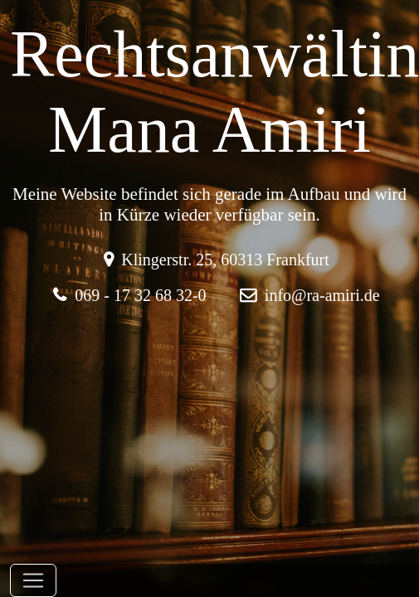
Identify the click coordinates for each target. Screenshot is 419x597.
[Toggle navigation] (33, 580)
